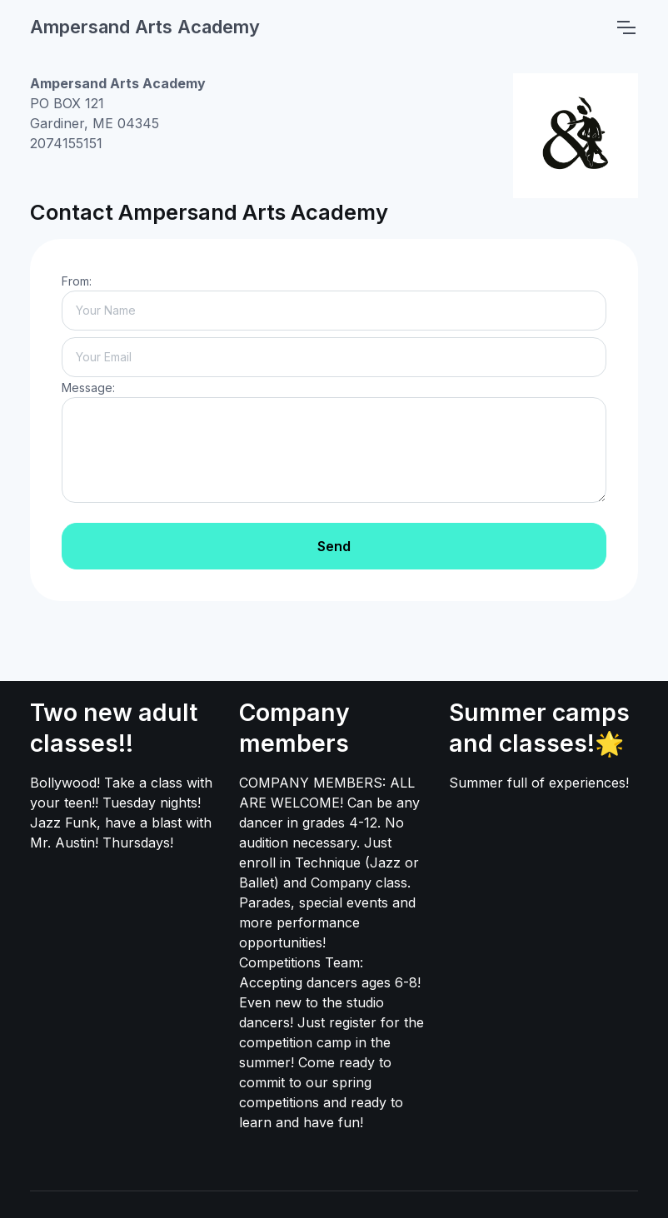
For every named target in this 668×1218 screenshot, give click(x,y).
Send (334, 546)
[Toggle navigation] (625, 27)
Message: (88, 387)
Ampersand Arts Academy (145, 26)
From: (77, 281)
